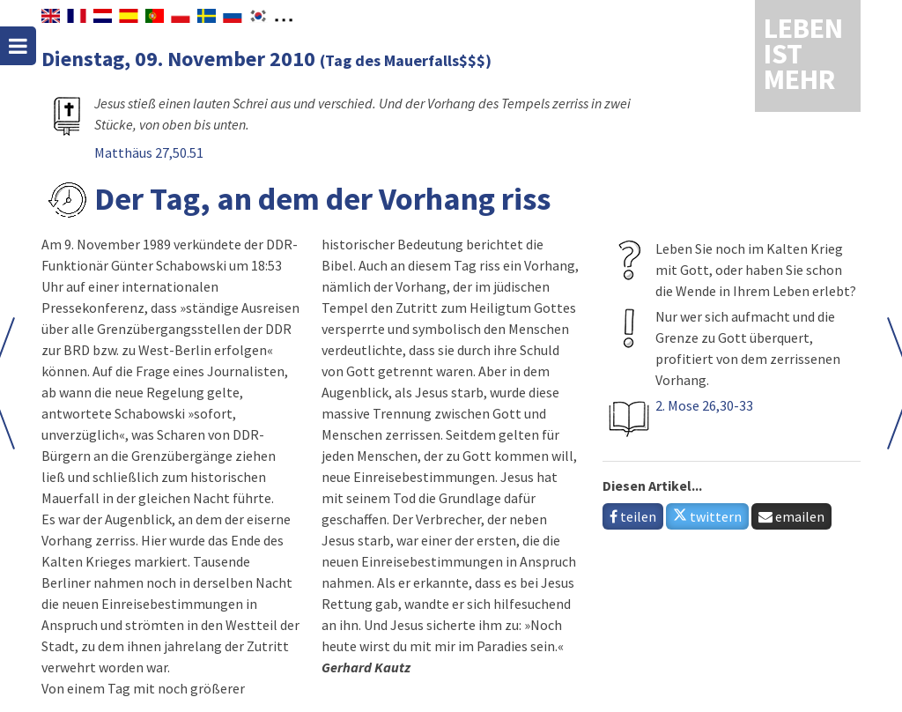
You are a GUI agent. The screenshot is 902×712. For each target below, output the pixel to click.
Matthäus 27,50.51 (148, 152)
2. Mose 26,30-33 (704, 405)
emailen (791, 516)
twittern (707, 516)
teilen (633, 516)
